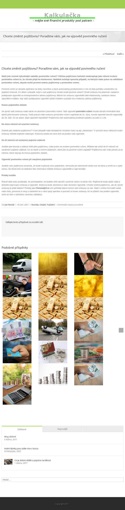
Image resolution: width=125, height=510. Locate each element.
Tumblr (36, 229)
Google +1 (44, 229)
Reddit (28, 229)
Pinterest (52, 229)
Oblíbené (21, 429)
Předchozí (109, 53)
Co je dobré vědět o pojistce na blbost (33, 460)
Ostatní (43, 204)
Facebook (6, 229)
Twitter (13, 229)
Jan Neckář (10, 204)
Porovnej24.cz (42, 188)
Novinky (35, 204)
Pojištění (51, 204)
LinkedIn (20, 229)
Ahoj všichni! (10, 436)
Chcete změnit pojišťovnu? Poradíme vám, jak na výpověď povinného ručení (53, 68)
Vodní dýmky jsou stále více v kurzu (21, 448)
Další (119, 53)
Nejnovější (62, 429)
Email (60, 229)
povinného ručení (84, 111)
